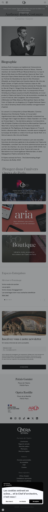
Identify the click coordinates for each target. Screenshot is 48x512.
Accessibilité (24, 462)
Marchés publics (24, 446)
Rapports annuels (24, 444)
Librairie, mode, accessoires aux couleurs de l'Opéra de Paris (24, 253)
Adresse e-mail (7, 348)
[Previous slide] (40, 300)
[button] (3, 510)
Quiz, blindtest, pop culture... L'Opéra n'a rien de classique (24, 222)
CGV (24, 465)
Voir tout (5, 295)
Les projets (6, 287)
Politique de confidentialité (13, 496)
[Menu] (45, 2)
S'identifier (24, 13)
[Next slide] (44, 300)
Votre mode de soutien (10, 284)
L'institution (24, 441)
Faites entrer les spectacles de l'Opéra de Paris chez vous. (24, 192)
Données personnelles (24, 460)
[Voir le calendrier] (7, 2)
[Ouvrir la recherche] (2, 2)
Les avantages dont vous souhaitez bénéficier (18, 292)
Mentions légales (24, 451)
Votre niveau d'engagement (12, 290)
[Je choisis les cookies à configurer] (22, 501)
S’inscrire (24, 367)
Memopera (24, 449)
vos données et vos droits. (26, 359)
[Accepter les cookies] (35, 501)
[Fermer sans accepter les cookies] (9, 501)
